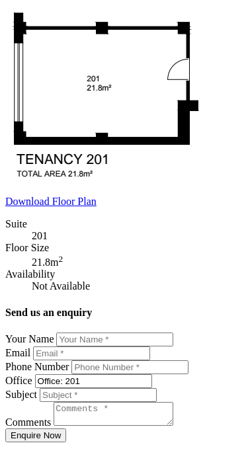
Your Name (29, 338)
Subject (21, 394)
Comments (28, 426)
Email (17, 352)
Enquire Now (36, 439)
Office (18, 380)
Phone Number (37, 366)
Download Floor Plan (51, 201)
